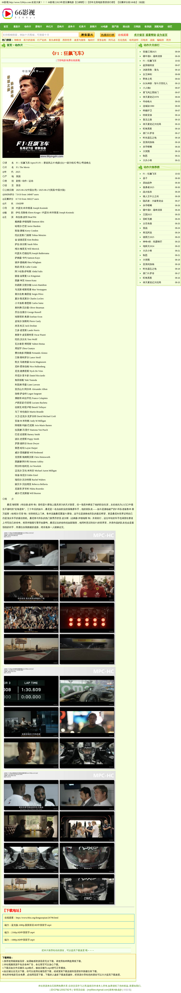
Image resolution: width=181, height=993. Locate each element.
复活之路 (147, 119)
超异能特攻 (148, 65)
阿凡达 (112, 40)
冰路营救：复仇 (151, 69)
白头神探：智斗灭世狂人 (155, 83)
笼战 (145, 228)
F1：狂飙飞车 (150, 60)
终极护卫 (147, 110)
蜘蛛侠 (17, 40)
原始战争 (147, 182)
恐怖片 (60, 26)
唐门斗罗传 (148, 133)
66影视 (51, 2)
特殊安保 (147, 115)
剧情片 (93, 26)
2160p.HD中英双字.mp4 (23, 932)
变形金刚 (101, 40)
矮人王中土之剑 (151, 196)
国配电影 (158, 26)
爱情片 (38, 26)
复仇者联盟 (54, 40)
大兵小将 (147, 160)
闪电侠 (144, 40)
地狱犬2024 (148, 246)
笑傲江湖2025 (149, 51)
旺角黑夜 (147, 128)
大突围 (146, 151)
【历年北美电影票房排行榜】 (101, 2)
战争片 (71, 26)
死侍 (168, 40)
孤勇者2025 (148, 187)
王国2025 (147, 214)
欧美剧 (148, 26)
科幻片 (49, 26)
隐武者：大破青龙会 (153, 201)
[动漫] (142, 2)
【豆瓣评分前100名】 (127, 2)
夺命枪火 (147, 101)
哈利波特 (133, 40)
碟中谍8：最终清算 (152, 56)
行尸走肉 (41, 40)
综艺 (170, 26)
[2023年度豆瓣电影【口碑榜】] (70, 2)
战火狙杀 (147, 192)
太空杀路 (147, 223)
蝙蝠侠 (160, 40)
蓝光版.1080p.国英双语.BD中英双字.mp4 (31, 925)
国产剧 (115, 26)
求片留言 (139, 35)
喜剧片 (16, 26)
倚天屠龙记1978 (151, 97)
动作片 (27, 26)
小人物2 (147, 88)
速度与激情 (79, 40)
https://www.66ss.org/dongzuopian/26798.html (37, 917)
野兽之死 (147, 79)
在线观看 (123, 35)
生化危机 (122, 40)
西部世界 (67, 40)
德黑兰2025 (148, 237)
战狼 (152, 40)
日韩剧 (137, 26)
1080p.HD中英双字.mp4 (23, 939)
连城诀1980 (148, 106)
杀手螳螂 (147, 146)
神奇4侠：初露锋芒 (152, 241)
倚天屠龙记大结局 (152, 124)
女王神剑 (147, 74)
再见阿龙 (147, 232)
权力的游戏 (29, 40)
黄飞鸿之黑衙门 (151, 92)
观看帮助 (151, 35)
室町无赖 (147, 219)
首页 (6, 26)
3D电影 (104, 26)
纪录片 (82, 26)
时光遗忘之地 (149, 137)
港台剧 (126, 26)
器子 (145, 178)
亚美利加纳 (148, 142)
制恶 (145, 155)
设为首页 (162, 35)
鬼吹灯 (91, 40)
